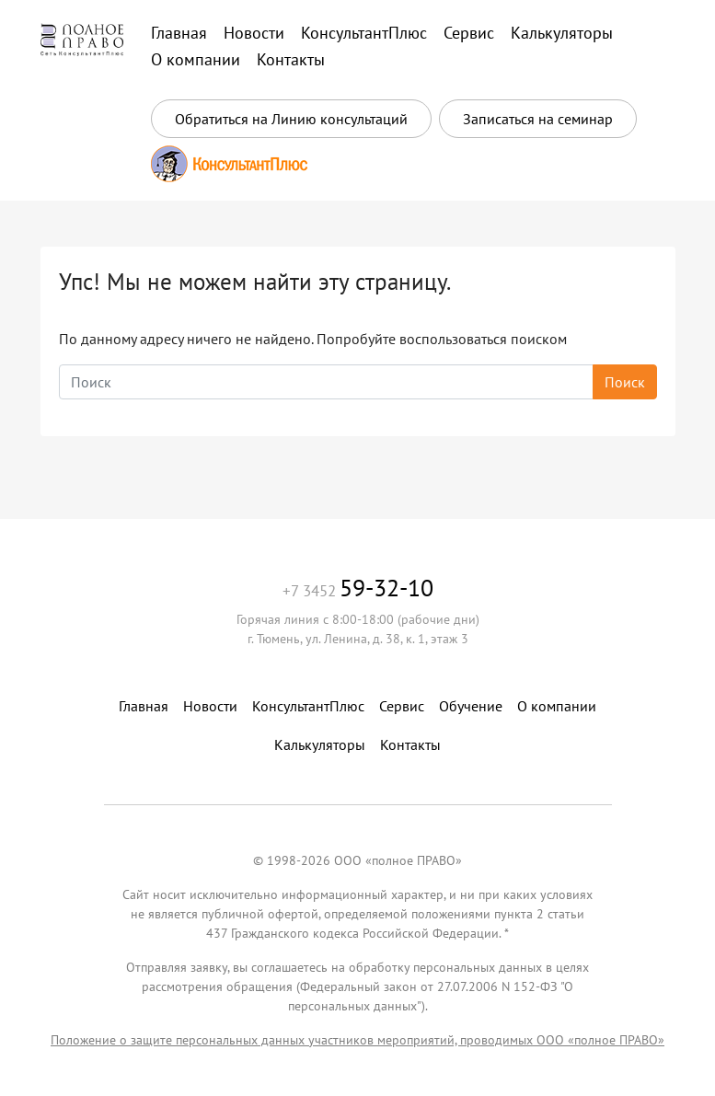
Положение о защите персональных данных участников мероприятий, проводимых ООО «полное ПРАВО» (357, 1040)
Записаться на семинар (538, 119)
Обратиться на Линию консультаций (291, 119)
